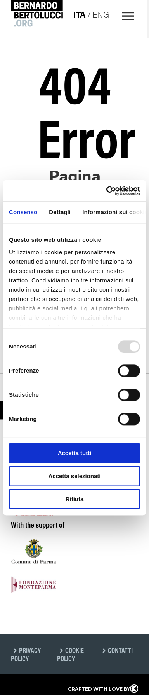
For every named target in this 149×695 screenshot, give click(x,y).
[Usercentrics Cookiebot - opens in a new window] (106, 191)
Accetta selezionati (74, 476)
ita (79, 14)
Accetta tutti (75, 453)
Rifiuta (75, 499)
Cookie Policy (70, 654)
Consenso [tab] (23, 212)
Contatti (120, 650)
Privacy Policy (26, 654)
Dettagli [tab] (60, 212)
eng (99, 14)
